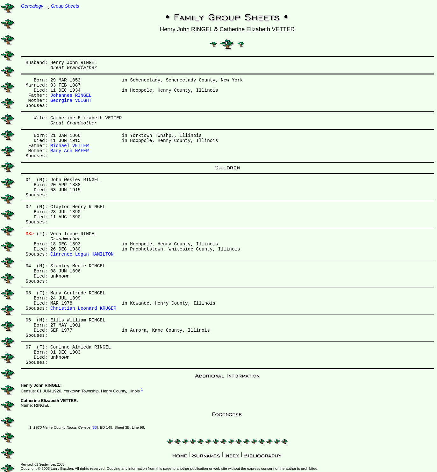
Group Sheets (65, 6)
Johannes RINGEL (71, 95)
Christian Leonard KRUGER (83, 308)
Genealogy (32, 6)
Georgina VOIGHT (71, 100)
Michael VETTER (69, 145)
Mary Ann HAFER (69, 150)
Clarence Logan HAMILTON (82, 254)
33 (95, 427)
